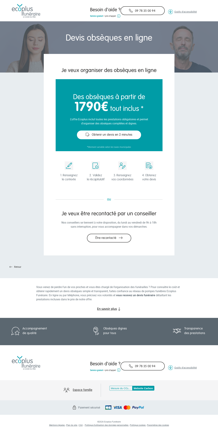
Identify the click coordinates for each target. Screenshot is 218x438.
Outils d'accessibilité (182, 11)
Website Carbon (143, 388)
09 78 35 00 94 (142, 11)
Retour (15, 266)
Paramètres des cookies (158, 425)
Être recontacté (109, 238)
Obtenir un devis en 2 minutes (109, 135)
